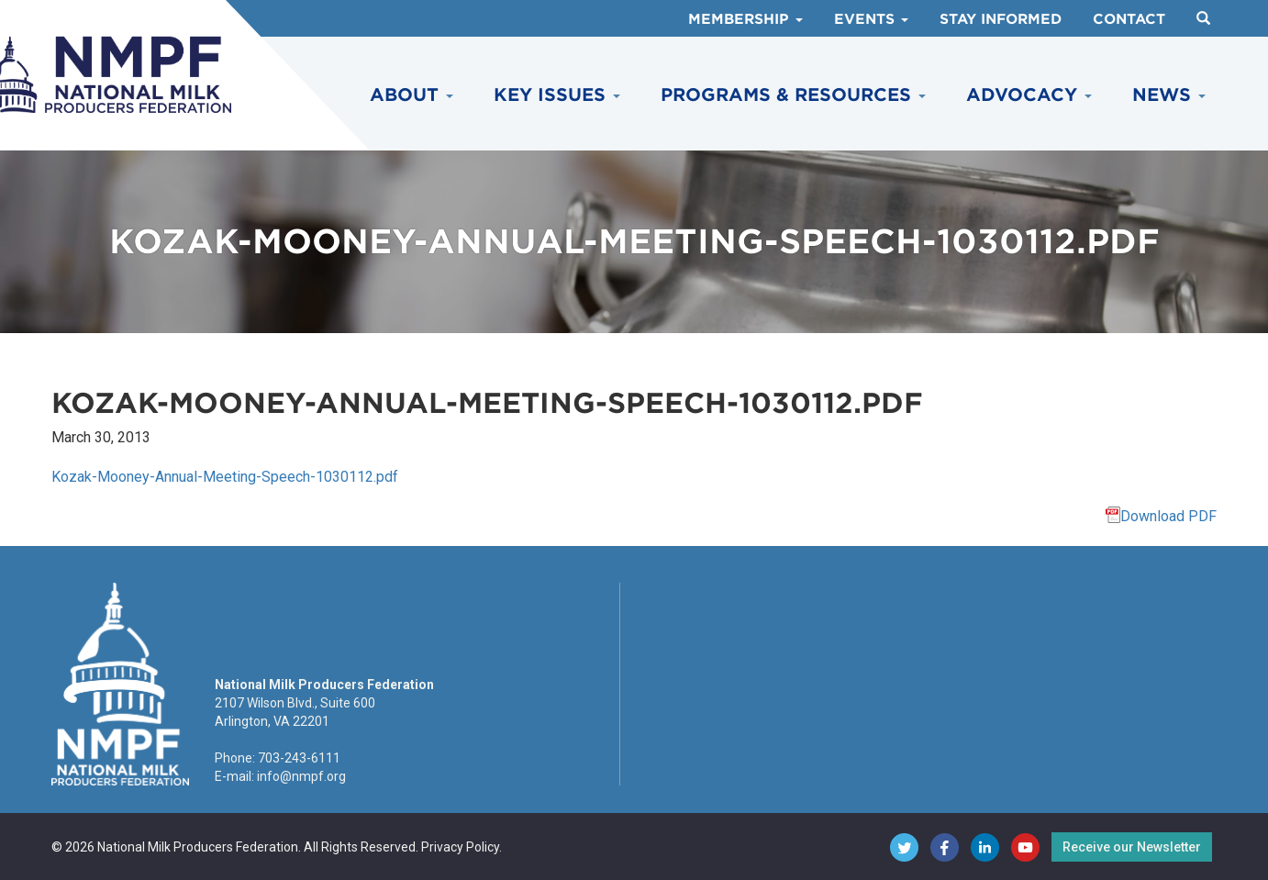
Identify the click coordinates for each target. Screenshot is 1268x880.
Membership (745, 19)
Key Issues (557, 95)
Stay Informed (1001, 19)
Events (871, 19)
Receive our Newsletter (1131, 847)
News (1169, 95)
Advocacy (1029, 95)
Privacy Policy (460, 847)
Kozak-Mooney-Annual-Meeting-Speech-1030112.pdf (224, 476)
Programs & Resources (793, 95)
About (411, 95)
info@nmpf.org (301, 776)
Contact (1129, 19)
